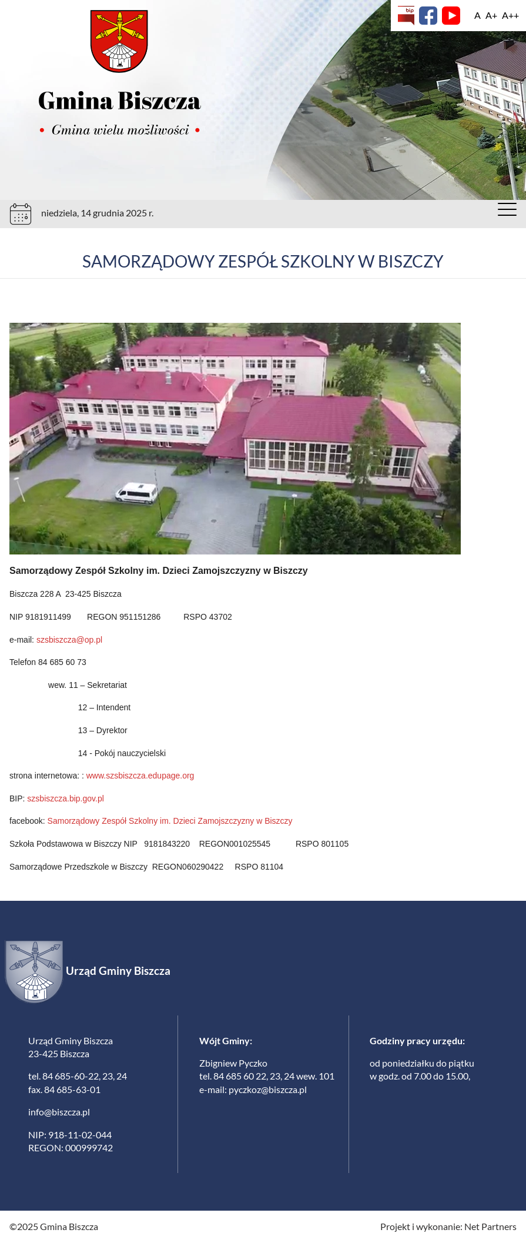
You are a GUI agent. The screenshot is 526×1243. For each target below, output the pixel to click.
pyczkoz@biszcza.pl (268, 1089)
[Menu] (507, 212)
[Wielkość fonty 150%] (491, 15)
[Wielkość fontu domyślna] (477, 15)
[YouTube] (451, 15)
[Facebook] (428, 15)
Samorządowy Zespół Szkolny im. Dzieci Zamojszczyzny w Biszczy (169, 821)
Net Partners (490, 1226)
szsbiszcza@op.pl (69, 639)
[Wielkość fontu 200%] (510, 15)
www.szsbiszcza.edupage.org (140, 775)
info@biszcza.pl (59, 1111)
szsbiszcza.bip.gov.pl (65, 798)
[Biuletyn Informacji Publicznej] (406, 15)
